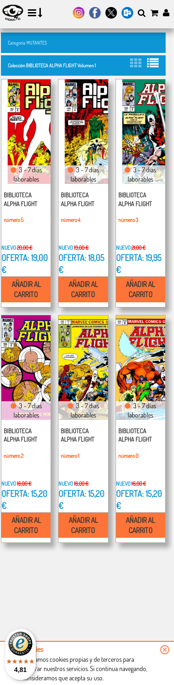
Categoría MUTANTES (27, 42)
